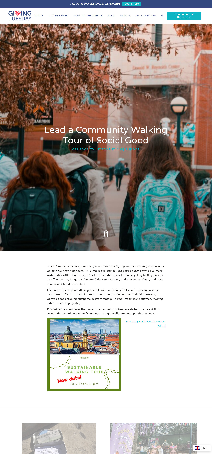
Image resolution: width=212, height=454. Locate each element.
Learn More (132, 3)
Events (125, 15)
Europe (132, 149)
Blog (111, 15)
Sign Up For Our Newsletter (184, 15)
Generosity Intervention (97, 149)
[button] (38, 15)
